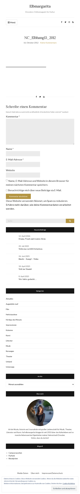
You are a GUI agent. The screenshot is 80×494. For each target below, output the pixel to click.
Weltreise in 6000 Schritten (30, 249)
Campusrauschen (15, 453)
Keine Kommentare (48, 43)
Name (10, 148)
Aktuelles (9, 299)
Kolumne (9, 330)
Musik (8, 346)
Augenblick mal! (12, 304)
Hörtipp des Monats (14, 320)
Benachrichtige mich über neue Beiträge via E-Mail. (35, 190)
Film (7, 309)
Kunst (8, 335)
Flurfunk (12, 456)
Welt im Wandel (25, 269)
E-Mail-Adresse (15, 159)
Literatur (9, 341)
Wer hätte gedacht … (28, 279)
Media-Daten (22, 473)
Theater (9, 356)
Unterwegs (10, 367)
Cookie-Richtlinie (69, 483)
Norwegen (10, 351)
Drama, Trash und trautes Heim (32, 239)
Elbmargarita (40, 6)
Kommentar (13, 116)
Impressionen (11, 325)
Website (10, 170)
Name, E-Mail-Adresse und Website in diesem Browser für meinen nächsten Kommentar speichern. (37, 182)
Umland (9, 362)
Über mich (35, 473)
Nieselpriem (13, 458)
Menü (11, 22)
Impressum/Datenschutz (52, 473)
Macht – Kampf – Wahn (28, 259)
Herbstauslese (11, 314)
